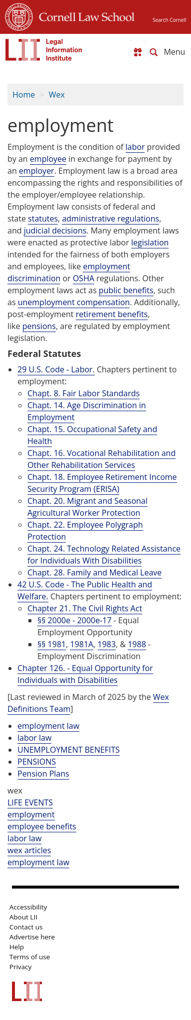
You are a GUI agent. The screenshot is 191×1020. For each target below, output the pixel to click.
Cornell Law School (84, 15)
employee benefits (41, 826)
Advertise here (32, 936)
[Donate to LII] (138, 52)
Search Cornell (169, 19)
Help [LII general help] (16, 946)
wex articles (29, 850)
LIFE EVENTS (30, 802)
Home (23, 94)
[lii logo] (43, 49)
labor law (34, 737)
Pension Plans (43, 773)
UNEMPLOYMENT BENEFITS (68, 749)
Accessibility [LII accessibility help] (28, 907)
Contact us (26, 926)
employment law (48, 725)
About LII (23, 916)
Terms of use (29, 956)
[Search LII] (154, 52)
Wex (57, 94)
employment (31, 814)
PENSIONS (36, 761)
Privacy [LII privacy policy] (20, 966)
